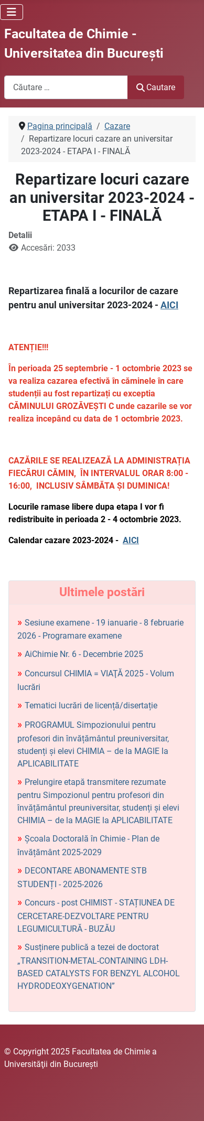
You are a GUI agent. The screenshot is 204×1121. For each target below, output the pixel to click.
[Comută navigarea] (11, 12)
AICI (169, 304)
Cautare (155, 87)
